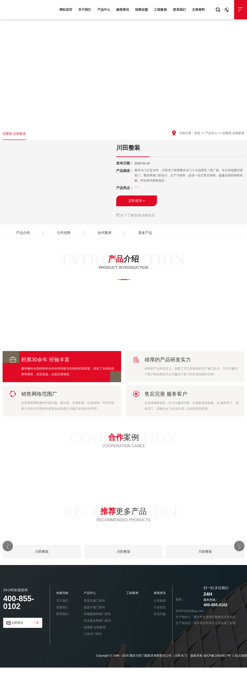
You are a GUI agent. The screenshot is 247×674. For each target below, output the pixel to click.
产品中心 (103, 9)
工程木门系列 (93, 640)
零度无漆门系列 (94, 607)
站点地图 (241, 662)
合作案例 (104, 235)
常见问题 (160, 620)
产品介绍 (23, 235)
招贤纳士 (62, 613)
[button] (9, 552)
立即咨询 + (136, 203)
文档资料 (198, 9)
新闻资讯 (122, 9)
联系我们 (179, 9)
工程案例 (160, 9)
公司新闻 (160, 607)
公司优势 (64, 235)
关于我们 (84, 9)
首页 (197, 133)
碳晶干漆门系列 (94, 613)
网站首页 (65, 9)
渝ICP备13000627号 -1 (218, 662)
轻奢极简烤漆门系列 (97, 620)
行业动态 (160, 613)
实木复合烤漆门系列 (97, 627)
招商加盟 (141, 9)
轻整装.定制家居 (15, 135)
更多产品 (145, 235)
